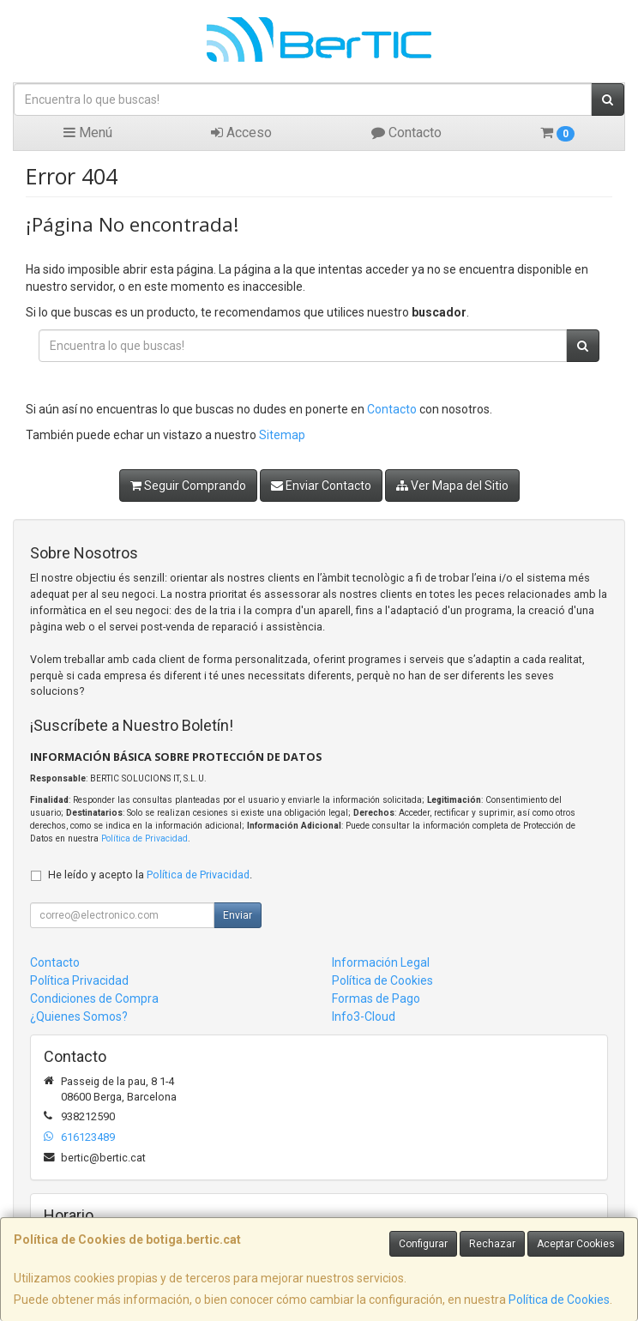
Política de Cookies (559, 1299)
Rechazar (492, 1244)
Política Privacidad (79, 980)
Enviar (237, 915)
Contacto (406, 132)
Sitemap (282, 435)
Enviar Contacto (321, 485)
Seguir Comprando (188, 485)
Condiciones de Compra (94, 998)
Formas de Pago (376, 998)
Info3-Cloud (363, 1016)
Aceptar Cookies (576, 1244)
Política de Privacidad (144, 838)
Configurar (423, 1244)
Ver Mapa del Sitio (452, 485)
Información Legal (381, 962)
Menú (87, 132)
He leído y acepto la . (150, 874)
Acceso (241, 132)
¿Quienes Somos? (79, 1016)
